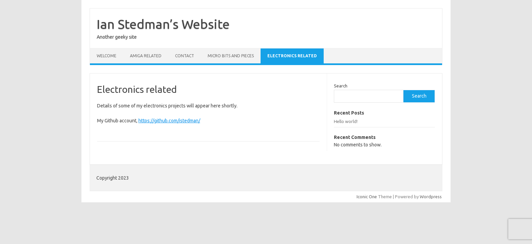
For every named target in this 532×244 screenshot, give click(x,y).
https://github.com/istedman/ (169, 120)
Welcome (106, 56)
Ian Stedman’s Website (163, 24)
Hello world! (346, 121)
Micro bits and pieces (231, 56)
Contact (184, 56)
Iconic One (367, 196)
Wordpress (431, 196)
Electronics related (292, 56)
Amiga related (146, 56)
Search (340, 85)
